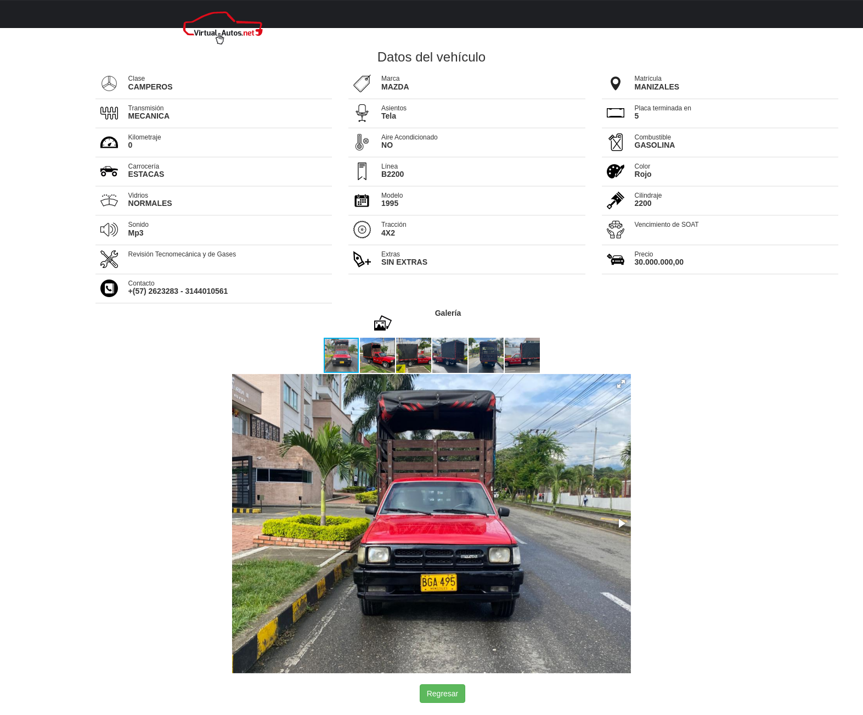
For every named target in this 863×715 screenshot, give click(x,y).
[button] (378, 355)
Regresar (443, 693)
